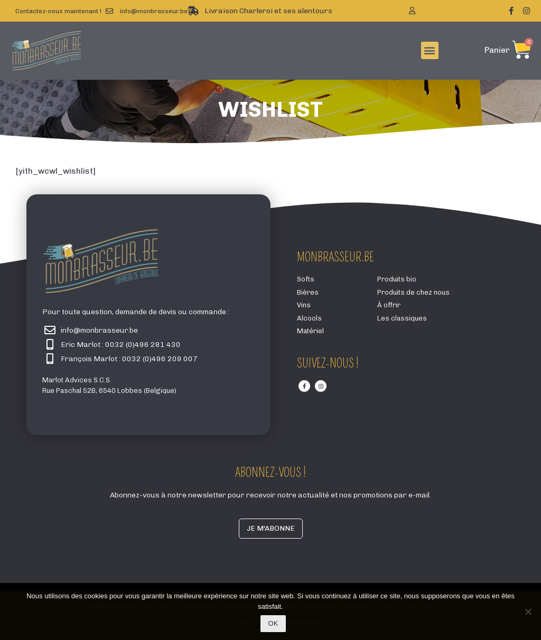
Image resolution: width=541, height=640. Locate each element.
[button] (430, 50)
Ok (273, 623)
